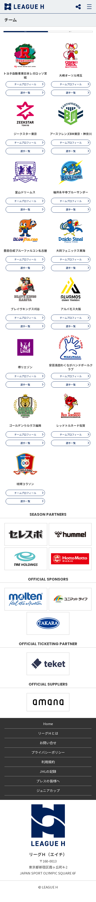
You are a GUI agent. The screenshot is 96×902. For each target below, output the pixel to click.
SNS (78, 6)
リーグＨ (24, 6)
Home (48, 732)
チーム (10, 20)
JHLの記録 (48, 780)
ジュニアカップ (48, 799)
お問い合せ (48, 751)
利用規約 (48, 770)
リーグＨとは (48, 742)
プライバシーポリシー (48, 761)
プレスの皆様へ (48, 789)
